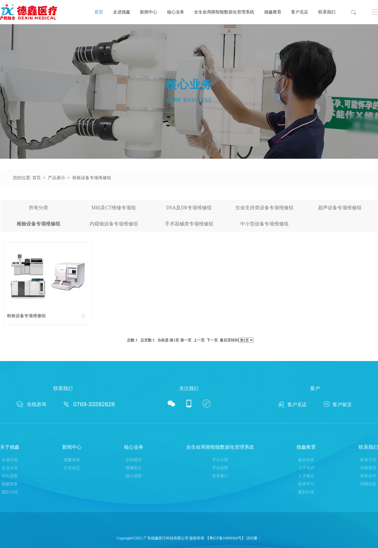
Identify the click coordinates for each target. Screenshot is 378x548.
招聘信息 (368, 484)
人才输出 (306, 476)
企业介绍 (10, 460)
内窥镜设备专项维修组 (114, 224)
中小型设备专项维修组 (264, 224)
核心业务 (175, 12)
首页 (98, 12)
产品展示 (56, 177)
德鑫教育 (272, 12)
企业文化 (10, 468)
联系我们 (326, 12)
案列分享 (306, 492)
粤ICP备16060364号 (225, 538)
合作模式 (134, 460)
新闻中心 (148, 12)
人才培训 (306, 468)
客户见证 (299, 12)
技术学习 (306, 484)
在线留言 (368, 468)
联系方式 (368, 460)
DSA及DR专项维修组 (189, 207)
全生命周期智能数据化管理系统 (224, 12)
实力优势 (10, 476)
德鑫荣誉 (10, 484)
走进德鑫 (121, 12)
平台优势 (220, 468)
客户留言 (337, 404)
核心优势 (134, 476)
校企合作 (306, 460)
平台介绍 (220, 460)
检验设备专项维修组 (91, 177)
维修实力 (134, 468)
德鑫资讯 (72, 460)
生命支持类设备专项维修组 (264, 207)
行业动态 (72, 468)
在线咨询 (31, 404)
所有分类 (38, 207)
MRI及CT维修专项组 (113, 207)
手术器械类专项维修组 (189, 224)
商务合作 (368, 476)
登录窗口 (220, 476)
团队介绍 (10, 492)
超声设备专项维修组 (340, 207)
